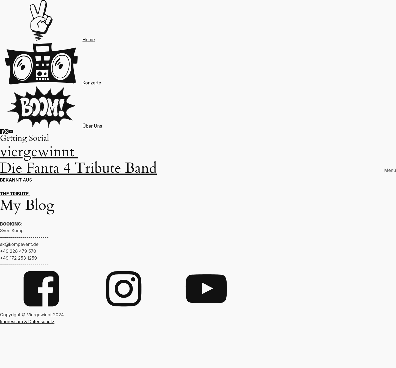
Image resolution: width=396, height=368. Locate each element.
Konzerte (91, 83)
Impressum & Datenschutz (27, 321)
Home (88, 39)
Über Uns (92, 126)
